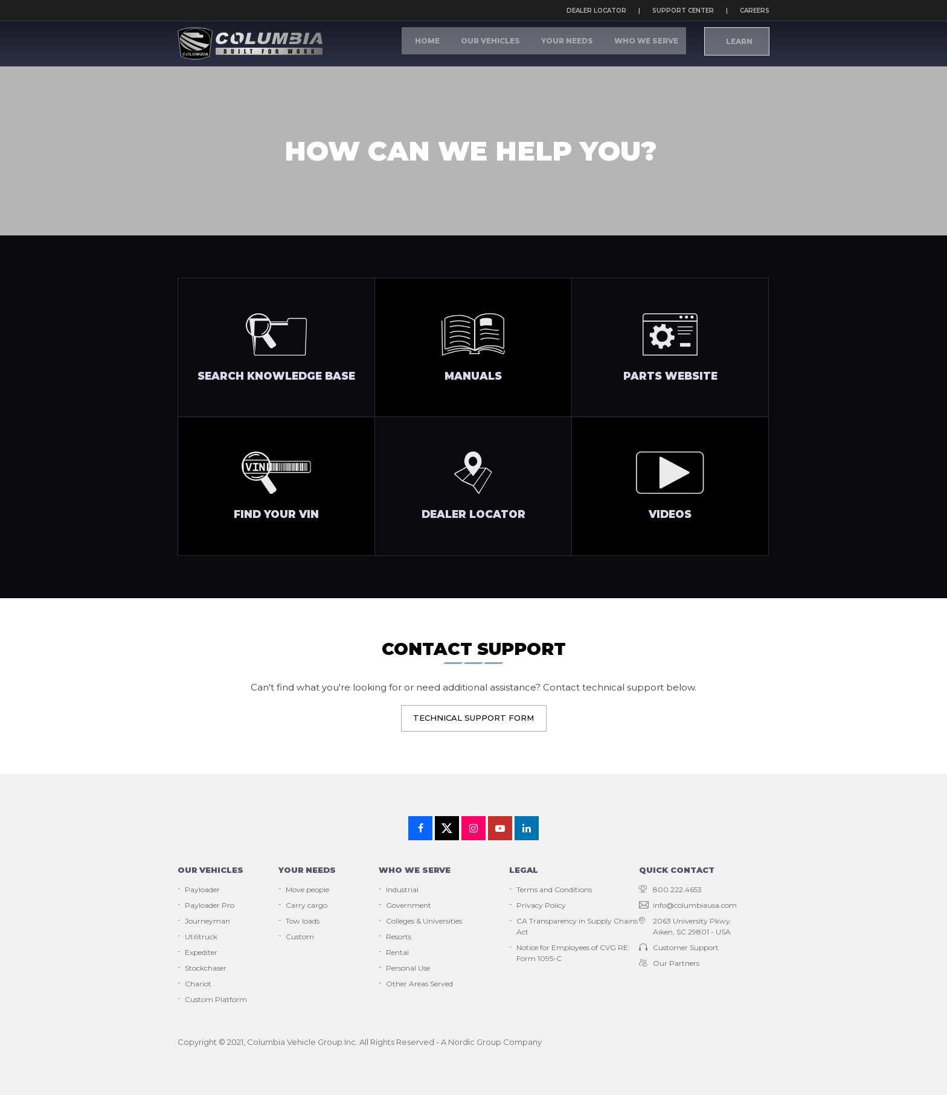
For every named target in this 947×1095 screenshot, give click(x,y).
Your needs (307, 870)
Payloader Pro (209, 905)
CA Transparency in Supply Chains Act (577, 926)
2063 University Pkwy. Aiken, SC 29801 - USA (685, 926)
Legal (523, 870)
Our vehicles (210, 870)
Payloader (202, 889)
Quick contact (676, 870)
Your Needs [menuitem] (584, 44)
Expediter (201, 952)
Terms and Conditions (554, 889)
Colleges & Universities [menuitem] (424, 920)
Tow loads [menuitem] (302, 920)
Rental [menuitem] (397, 952)
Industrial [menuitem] (402, 889)
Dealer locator (596, 10)
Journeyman (207, 920)
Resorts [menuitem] (398, 936)
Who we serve (415, 870)
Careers (754, 10)
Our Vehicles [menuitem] (520, 44)
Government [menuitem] (408, 905)
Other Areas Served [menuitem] (419, 983)
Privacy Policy (541, 905)
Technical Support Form (473, 718)
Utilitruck (201, 936)
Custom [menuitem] (300, 936)
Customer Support (679, 947)
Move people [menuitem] (307, 889)
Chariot (198, 983)
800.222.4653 (670, 889)
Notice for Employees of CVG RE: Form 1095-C (573, 953)
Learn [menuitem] (738, 44)
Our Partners (669, 963)
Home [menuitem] (468, 44)
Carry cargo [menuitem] (306, 905)
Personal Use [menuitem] (408, 967)
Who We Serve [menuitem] (651, 44)
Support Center (683, 10)
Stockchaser (205, 967)
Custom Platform (216, 999)
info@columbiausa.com (688, 905)
